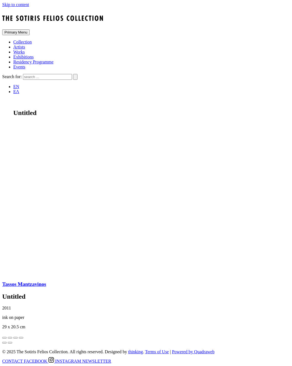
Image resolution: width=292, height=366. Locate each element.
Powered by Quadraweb (193, 351)
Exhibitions (23, 57)
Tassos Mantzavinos (24, 284)
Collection (22, 42)
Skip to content (15, 4)
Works (19, 52)
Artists (19, 47)
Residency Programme (33, 62)
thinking (135, 351)
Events (19, 67)
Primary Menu (15, 32)
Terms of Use (157, 351)
